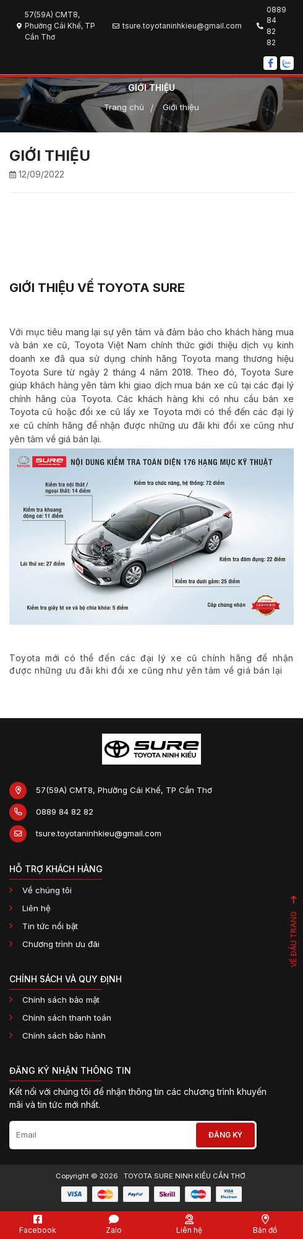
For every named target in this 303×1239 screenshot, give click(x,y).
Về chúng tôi (47, 890)
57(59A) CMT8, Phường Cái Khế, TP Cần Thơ (124, 790)
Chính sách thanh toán (66, 1017)
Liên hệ (36, 908)
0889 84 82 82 (64, 812)
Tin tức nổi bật (50, 926)
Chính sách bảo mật (61, 1000)
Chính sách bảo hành (64, 1035)
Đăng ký (225, 1134)
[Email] (102, 1135)
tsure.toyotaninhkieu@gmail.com (98, 833)
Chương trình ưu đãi (61, 944)
